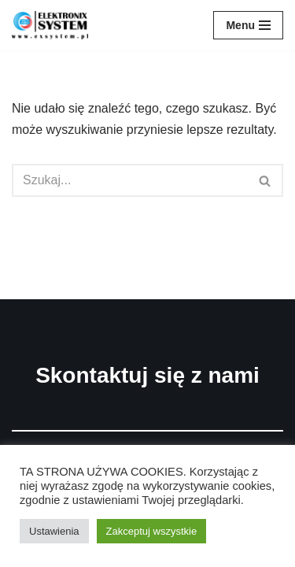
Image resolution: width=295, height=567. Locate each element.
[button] (265, 181)
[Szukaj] (130, 180)
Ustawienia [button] (54, 531)
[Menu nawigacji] (248, 25)
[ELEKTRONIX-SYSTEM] (54, 25)
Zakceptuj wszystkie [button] (151, 531)
